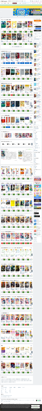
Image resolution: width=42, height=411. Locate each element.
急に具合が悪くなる (17, 77)
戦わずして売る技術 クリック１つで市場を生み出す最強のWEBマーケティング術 (3, 125)
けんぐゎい (7, 109)
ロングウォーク (26, 77)
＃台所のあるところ (22, 109)
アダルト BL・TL (34, 3)
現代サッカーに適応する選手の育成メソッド (13, 209)
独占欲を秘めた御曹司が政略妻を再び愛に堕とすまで (3, 306)
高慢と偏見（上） (7, 257)
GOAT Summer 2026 (14, 30)
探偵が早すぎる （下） (17, 93)
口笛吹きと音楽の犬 (8, 30)
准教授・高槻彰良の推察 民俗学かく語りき (22, 193)
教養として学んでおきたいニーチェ (27, 177)
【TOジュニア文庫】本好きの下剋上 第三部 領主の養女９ (27, 61)
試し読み (2, 33)
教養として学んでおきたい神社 (3, 177)
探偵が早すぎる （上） (22, 93)
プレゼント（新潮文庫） (22, 61)
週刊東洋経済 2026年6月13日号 (3, 42)
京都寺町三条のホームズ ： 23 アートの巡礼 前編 (3, 225)
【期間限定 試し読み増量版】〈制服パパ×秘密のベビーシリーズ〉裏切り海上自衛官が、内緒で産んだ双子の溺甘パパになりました (13, 241)
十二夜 (25, 257)
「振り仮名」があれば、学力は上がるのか (8, 125)
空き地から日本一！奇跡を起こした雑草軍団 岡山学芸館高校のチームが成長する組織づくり (27, 209)
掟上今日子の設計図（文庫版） (8, 61)
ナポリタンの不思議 (22, 176)
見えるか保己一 (12, 109)
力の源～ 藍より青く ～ (17, 209)
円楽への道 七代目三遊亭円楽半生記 (8, 290)
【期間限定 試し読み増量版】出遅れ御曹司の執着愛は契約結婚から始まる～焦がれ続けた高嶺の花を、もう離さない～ (17, 241)
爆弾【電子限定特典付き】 (3, 93)
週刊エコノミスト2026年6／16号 (8, 42)
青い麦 (16, 257)
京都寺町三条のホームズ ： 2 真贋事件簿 (13, 225)
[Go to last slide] (1, 13)
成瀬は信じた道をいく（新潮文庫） (13, 61)
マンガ (11, 3)
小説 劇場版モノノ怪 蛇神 (24, 42)
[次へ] (31, 59)
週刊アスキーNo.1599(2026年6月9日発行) (30, 30)
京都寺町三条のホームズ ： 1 (8, 225)
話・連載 (8, 3)
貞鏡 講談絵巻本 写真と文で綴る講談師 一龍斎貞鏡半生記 (13, 290)
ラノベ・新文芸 (19, 3)
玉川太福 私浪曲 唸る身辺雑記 (17, 290)
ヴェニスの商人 (21, 257)
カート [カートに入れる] (4, 33)
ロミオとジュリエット (3, 257)
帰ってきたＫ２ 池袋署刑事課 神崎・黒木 (22, 274)
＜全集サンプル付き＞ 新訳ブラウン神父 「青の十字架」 (13, 93)
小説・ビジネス (14, 3)
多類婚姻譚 (16, 109)
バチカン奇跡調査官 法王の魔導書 (17, 61)
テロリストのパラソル (27, 109)
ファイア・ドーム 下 (24, 30)
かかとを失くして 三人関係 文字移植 (27, 93)
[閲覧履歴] (36, 1)
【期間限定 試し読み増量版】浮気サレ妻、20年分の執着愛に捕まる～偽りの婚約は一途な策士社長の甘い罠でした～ (8, 241)
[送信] (22, 1)
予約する (4, 64)
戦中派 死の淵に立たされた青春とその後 (17, 125)
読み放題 (5, 3)
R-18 (37, 3)
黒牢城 (6, 77)
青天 (1, 30)
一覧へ (31, 52)
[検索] (22, 1)
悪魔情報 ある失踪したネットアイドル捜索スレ (30, 42)
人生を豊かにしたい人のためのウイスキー (17, 177)
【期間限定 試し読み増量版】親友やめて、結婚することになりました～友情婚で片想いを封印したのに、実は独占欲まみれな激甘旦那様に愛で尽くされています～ (3, 241)
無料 (39, 3)
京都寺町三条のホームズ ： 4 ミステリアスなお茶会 (22, 225)
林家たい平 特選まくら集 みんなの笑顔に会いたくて (22, 290)
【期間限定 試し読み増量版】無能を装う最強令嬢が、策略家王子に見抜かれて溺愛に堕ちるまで (22, 241)
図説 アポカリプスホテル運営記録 (27, 125)
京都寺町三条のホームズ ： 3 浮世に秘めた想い (17, 225)
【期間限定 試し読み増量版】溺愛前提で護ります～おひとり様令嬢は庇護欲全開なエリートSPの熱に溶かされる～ (27, 241)
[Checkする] (5, 28)
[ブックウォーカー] (4, 1)
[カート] (38, 1)
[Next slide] (41, 13)
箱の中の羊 (21, 77)
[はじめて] (35, 1)
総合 (2, 3)
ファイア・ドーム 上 (19, 30)
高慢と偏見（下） (12, 257)
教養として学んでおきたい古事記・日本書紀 (8, 177)
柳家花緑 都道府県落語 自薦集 (27, 290)
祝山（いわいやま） (12, 77)
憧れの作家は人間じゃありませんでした (3, 159)
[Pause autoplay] (24, 17)
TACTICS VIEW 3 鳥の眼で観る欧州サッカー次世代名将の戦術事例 (3, 209)
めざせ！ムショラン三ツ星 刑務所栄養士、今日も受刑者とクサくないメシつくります (20, 159)
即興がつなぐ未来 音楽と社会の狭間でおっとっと (13, 125)
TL (30, 3)
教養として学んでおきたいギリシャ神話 (13, 177)
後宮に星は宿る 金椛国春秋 (8, 193)
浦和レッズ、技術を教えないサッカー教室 (8, 209)
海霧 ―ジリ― (18, 42)
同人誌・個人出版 (24, 3)
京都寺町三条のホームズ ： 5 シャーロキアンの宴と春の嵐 (27, 225)
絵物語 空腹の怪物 (14, 42)
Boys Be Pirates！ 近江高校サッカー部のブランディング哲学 (22, 209)
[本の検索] (10, 1)
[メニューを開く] (41, 1)
